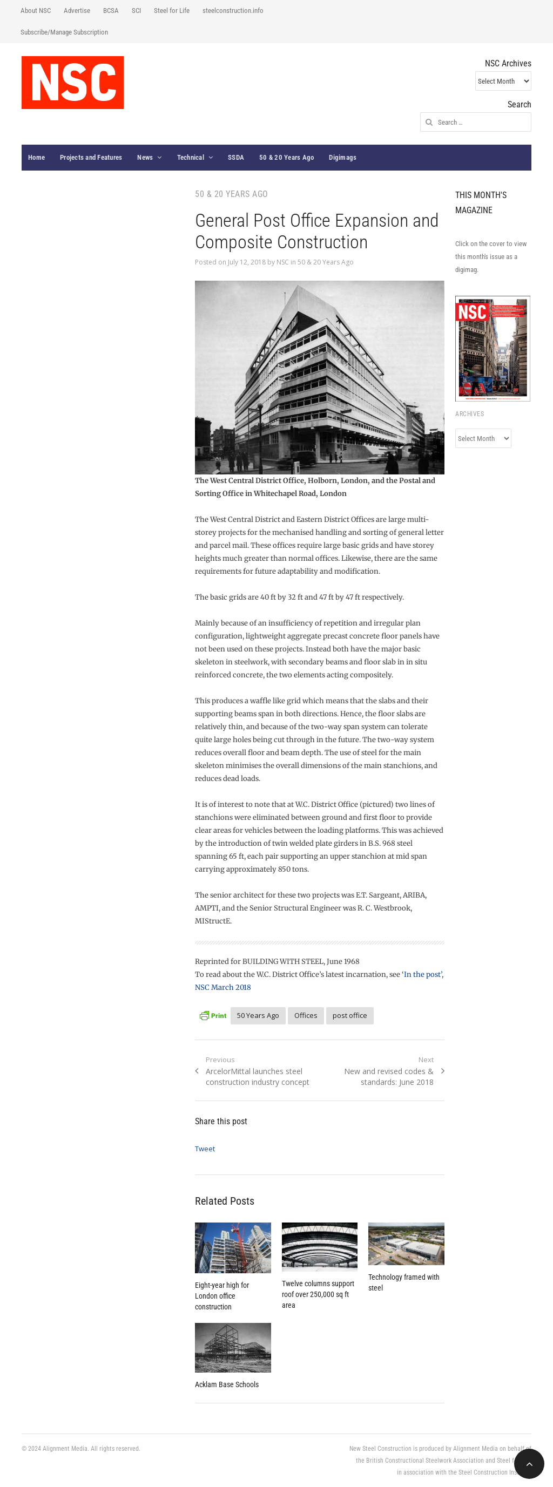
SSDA (236, 157)
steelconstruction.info (233, 10)
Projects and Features (91, 157)
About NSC (36, 10)
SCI (136, 10)
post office (350, 1015)
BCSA (111, 10)
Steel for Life (172, 10)
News (145, 157)
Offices (306, 1015)
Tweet (205, 1148)
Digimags (342, 157)
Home (36, 157)
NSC (282, 262)
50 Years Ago (258, 1015)
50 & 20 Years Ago (286, 157)
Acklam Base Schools (227, 1384)
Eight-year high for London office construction (222, 1296)
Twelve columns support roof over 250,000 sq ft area (318, 1294)
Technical (190, 157)
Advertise (77, 10)
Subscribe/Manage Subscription (64, 32)
